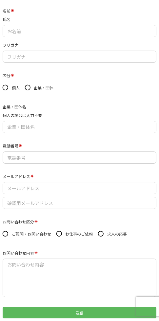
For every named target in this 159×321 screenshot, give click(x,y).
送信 (80, 312)
